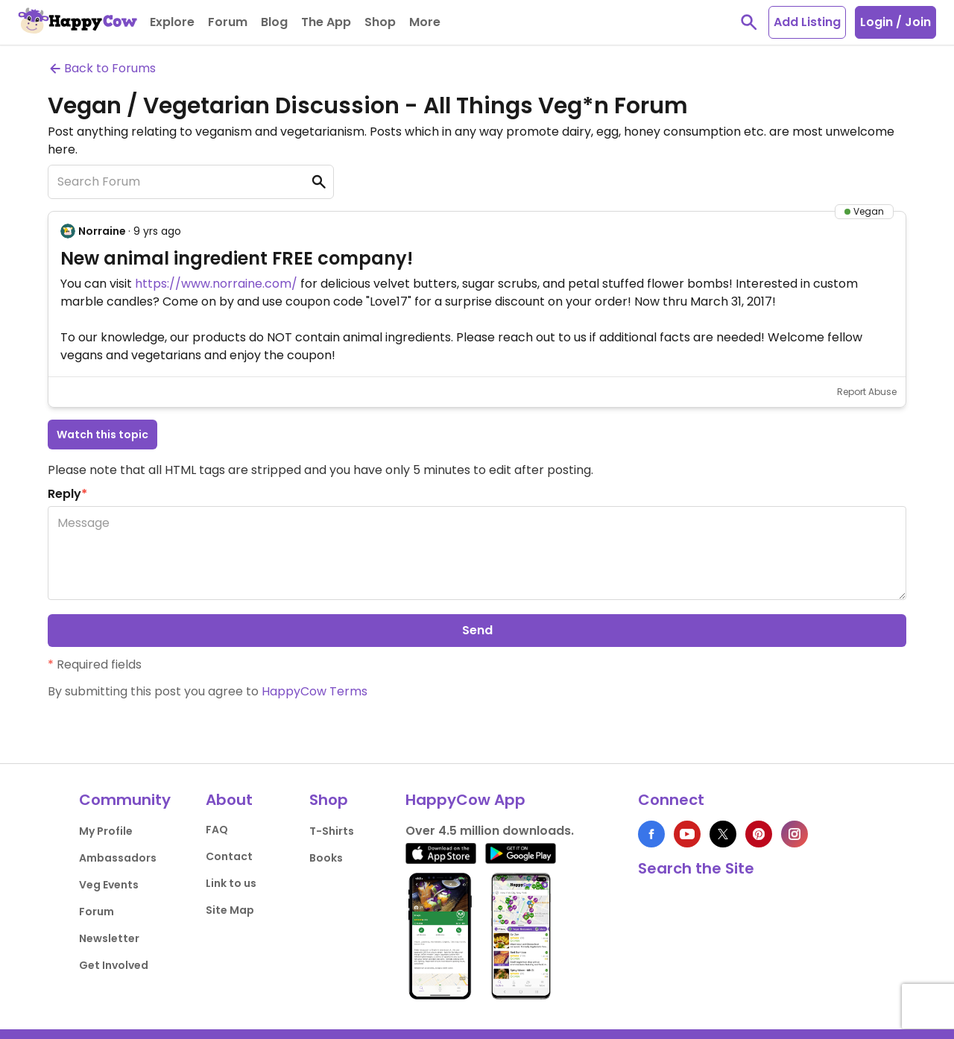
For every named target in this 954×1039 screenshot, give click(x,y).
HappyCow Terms (314, 691)
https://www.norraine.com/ (216, 283)
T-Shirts (331, 831)
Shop (328, 799)
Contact (229, 856)
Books (326, 857)
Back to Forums (102, 68)
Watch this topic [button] (102, 434)
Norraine (102, 231)
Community (125, 799)
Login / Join (895, 22)
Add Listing (807, 22)
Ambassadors (118, 857)
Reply (67, 493)
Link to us (231, 883)
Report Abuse (867, 391)
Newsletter (109, 938)
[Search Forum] (191, 182)
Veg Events (109, 884)
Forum (96, 911)
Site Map (230, 910)
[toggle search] (749, 22)
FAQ (217, 829)
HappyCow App (465, 799)
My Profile (106, 831)
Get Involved (113, 965)
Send (477, 630)
